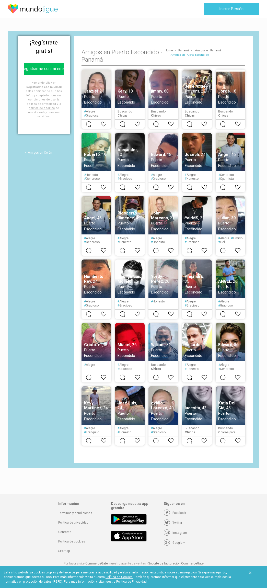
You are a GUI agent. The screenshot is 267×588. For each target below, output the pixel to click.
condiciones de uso (42, 99)
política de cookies (42, 108)
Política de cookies (71, 541)
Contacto (64, 532)
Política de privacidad (73, 522)
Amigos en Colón (40, 152)
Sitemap (64, 551)
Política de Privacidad (131, 581)
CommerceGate (96, 563)
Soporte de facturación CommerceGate (176, 563)
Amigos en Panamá (208, 50)
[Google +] (174, 543)
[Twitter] (173, 523)
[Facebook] (175, 513)
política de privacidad (41, 104)
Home (169, 50)
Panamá (183, 50)
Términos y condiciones (75, 513)
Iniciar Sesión (231, 8)
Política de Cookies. (119, 577)
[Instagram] (175, 533)
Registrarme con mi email (44, 68)
